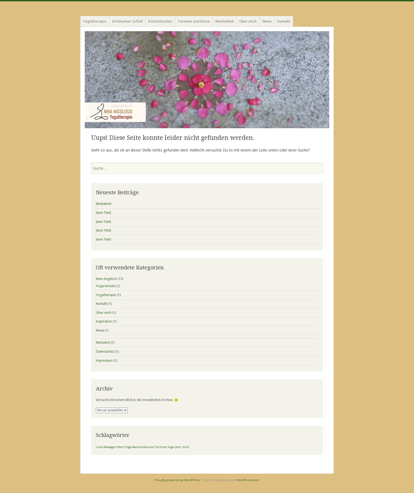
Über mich (248, 21)
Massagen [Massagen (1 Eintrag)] (109, 447)
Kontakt (283, 21)
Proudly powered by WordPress (177, 480)
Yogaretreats (105, 286)
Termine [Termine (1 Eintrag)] (161, 447)
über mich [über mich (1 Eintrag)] (182, 447)
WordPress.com (248, 480)
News (267, 21)
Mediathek (224, 21)
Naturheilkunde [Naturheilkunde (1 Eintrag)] (143, 447)
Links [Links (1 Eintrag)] (99, 447)
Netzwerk (103, 342)
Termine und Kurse (194, 21)
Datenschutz (105, 351)
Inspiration (104, 321)
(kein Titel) (103, 212)
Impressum (104, 360)
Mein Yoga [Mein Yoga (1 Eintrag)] (124, 447)
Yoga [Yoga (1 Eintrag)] (171, 447)
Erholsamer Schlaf (127, 21)
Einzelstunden (160, 21)
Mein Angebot (106, 279)
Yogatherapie (94, 21)
